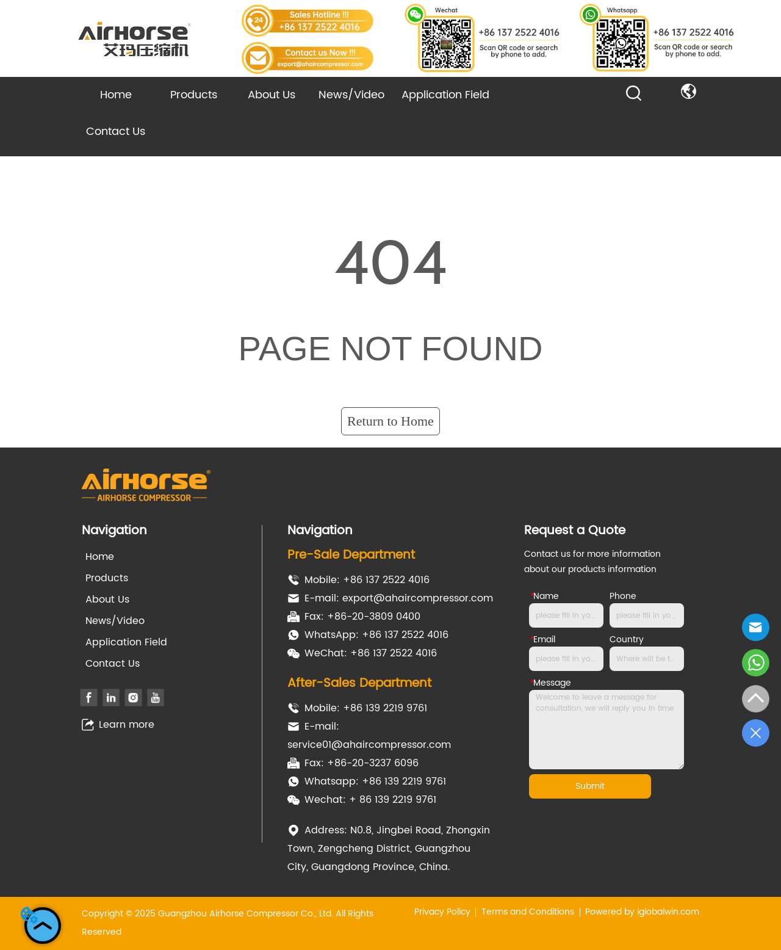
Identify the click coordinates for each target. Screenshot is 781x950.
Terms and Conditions (527, 912)
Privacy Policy (442, 912)
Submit (590, 786)
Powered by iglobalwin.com (642, 912)
